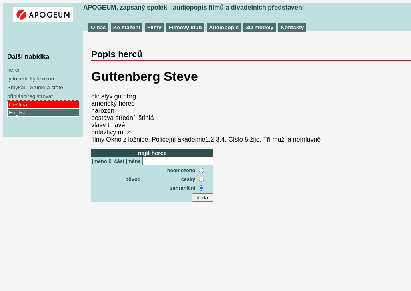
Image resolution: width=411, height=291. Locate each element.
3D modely (259, 27)
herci (13, 70)
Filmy (154, 27)
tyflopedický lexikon (30, 79)
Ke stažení (126, 27)
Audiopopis (224, 27)
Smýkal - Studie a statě (35, 87)
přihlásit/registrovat (30, 96)
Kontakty (292, 27)
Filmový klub (185, 27)
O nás (98, 27)
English (18, 113)
